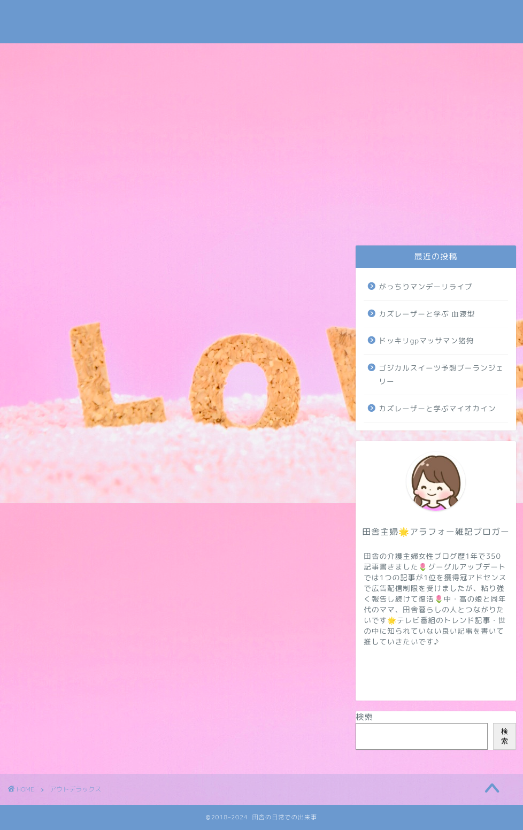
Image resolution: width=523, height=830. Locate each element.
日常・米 (164, 217)
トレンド (287, 217)
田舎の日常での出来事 (261, 21)
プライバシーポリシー (102, 221)
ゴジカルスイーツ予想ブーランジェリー (441, 375)
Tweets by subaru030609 (418, 18)
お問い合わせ (41, 217)
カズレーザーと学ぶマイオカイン (437, 408)
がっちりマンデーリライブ (425, 286)
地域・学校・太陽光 (479, 221)
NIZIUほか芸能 (352, 217)
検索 (364, 717)
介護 (228, 217)
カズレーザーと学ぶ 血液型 (427, 314)
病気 (417, 217)
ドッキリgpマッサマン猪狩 (426, 340)
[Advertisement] (261, 123)
